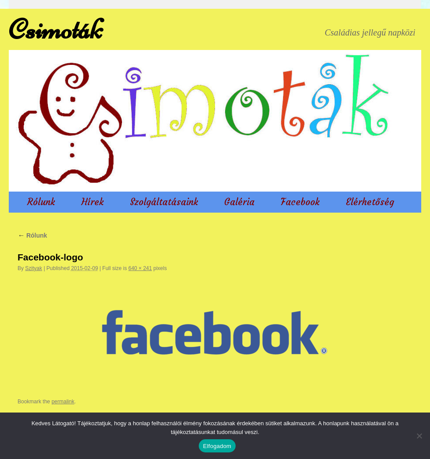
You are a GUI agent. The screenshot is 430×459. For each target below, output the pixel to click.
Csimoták (55, 29)
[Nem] (419, 435)
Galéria (239, 202)
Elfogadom (217, 446)
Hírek (92, 202)
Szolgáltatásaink (164, 202)
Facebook (300, 202)
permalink (62, 402)
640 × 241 (140, 268)
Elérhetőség (370, 202)
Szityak (33, 268)
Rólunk (41, 202)
